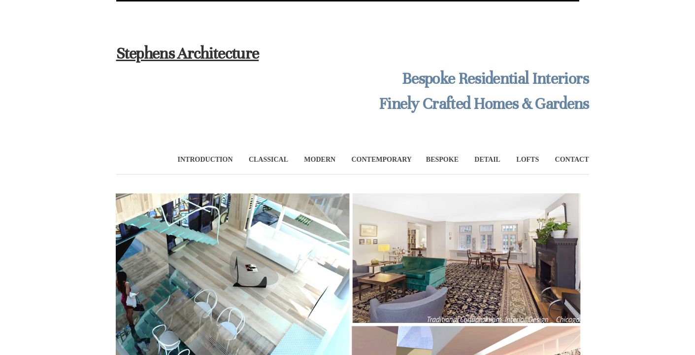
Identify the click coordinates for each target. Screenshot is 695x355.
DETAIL (487, 159)
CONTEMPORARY (382, 159)
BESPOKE (442, 159)
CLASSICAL (268, 159)
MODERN (319, 159)
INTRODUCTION (205, 159)
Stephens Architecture (187, 53)
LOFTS (527, 159)
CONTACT (572, 159)
